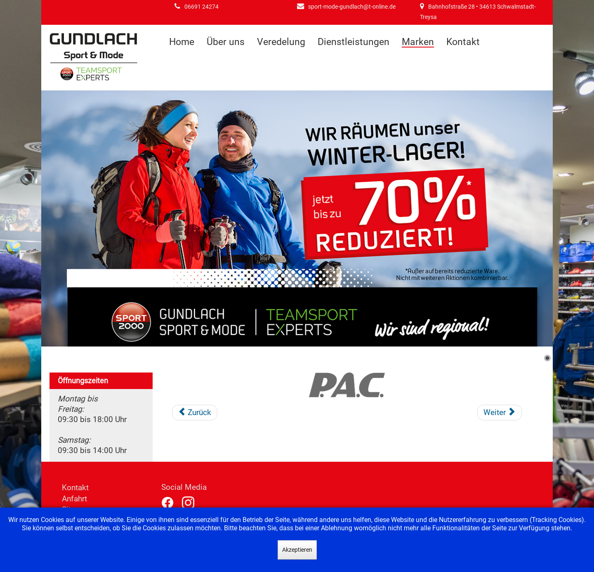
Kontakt (463, 42)
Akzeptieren (297, 549)
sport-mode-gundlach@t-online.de (352, 6)
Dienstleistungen (353, 42)
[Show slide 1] (547, 358)
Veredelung (281, 42)
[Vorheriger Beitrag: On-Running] (195, 412)
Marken (418, 42)
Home (181, 42)
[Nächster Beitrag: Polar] (499, 412)
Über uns (226, 42)
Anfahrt (74, 498)
